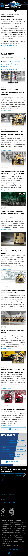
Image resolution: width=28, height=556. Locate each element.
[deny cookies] (14, 549)
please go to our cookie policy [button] (10, 545)
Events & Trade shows (9, 45)
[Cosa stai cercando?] (13, 57)
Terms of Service (8, 494)
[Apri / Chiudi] (2, 2)
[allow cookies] (14, 553)
